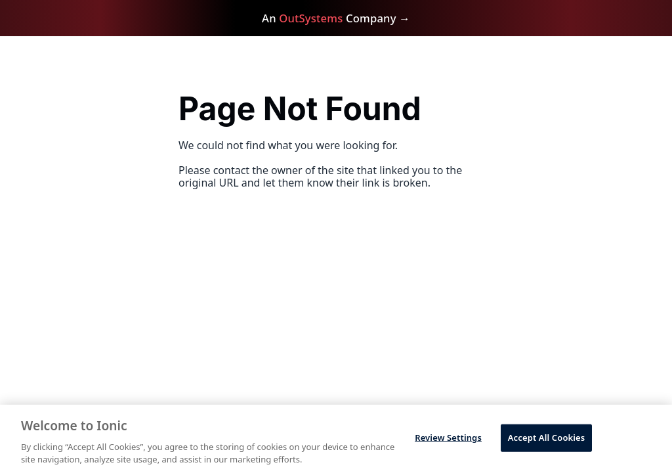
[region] (336, 439)
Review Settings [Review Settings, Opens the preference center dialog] (448, 437)
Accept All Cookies (546, 437)
